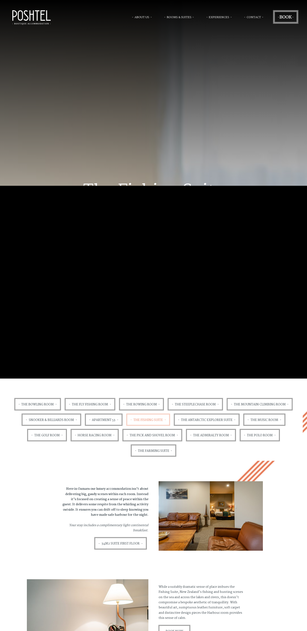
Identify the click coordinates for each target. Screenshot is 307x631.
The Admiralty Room (211, 435)
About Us (142, 17)
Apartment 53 (103, 420)
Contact (254, 17)
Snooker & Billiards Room (51, 420)
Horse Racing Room (95, 435)
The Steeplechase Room (195, 404)
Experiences (219, 17)
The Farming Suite (153, 451)
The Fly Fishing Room (90, 404)
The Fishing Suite (148, 420)
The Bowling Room (37, 404)
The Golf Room (47, 435)
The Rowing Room (141, 404)
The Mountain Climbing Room (260, 404)
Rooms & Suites (179, 17)
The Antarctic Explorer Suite (207, 420)
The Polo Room (260, 435)
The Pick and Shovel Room (152, 435)
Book (286, 17)
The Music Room (264, 420)
